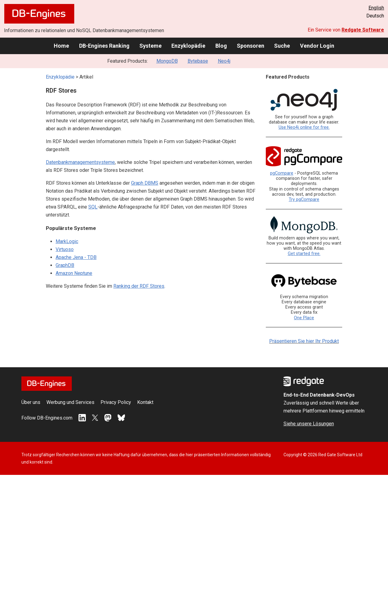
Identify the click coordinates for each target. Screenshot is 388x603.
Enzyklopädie (188, 46)
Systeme (150, 46)
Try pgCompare (304, 199)
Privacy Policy (116, 402)
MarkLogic (67, 241)
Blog (221, 46)
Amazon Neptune (74, 273)
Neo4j (224, 61)
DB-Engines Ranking (104, 46)
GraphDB (65, 265)
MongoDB (167, 61)
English (376, 8)
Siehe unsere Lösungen (309, 424)
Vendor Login (317, 46)
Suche (282, 46)
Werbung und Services (70, 402)
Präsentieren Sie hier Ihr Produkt (304, 341)
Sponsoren (250, 46)
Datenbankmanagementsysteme (80, 162)
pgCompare (281, 173)
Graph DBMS (144, 183)
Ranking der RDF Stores (138, 286)
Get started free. (304, 253)
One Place (304, 317)
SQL (92, 207)
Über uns (30, 402)
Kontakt (145, 402)
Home (61, 46)
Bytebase (198, 61)
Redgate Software (363, 30)
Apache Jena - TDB (76, 257)
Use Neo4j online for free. (304, 127)
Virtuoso (65, 249)
